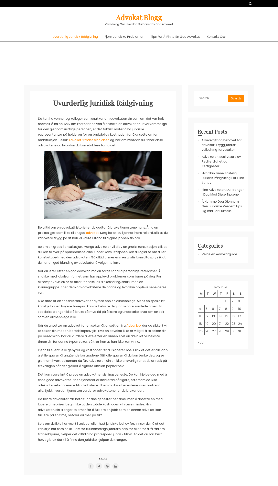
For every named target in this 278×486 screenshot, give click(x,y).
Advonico (133, 325)
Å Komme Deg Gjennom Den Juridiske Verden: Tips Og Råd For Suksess (222, 206)
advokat (92, 233)
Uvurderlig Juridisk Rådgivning (75, 36)
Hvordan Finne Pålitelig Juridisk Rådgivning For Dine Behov (223, 178)
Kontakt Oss (216, 36)
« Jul (201, 342)
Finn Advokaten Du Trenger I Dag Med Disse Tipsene (223, 192)
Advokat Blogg (139, 17)
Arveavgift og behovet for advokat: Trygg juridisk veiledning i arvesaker (222, 145)
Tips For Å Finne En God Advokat (175, 36)
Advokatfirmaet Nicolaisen (89, 140)
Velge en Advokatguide (219, 254)
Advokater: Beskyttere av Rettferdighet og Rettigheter (221, 161)
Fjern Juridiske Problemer (124, 36)
